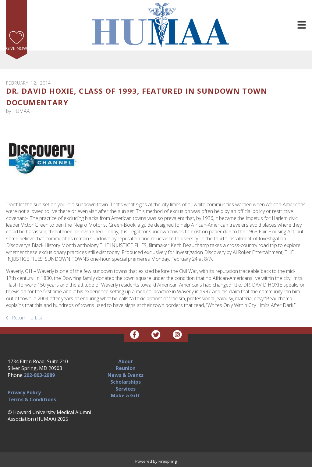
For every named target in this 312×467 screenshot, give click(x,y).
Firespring (167, 461)
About (125, 361)
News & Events (126, 375)
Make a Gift (125, 395)
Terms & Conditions (32, 399)
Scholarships (125, 381)
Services (125, 388)
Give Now (16, 48)
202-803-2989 (39, 375)
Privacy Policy (24, 392)
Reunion (126, 368)
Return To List (26, 317)
